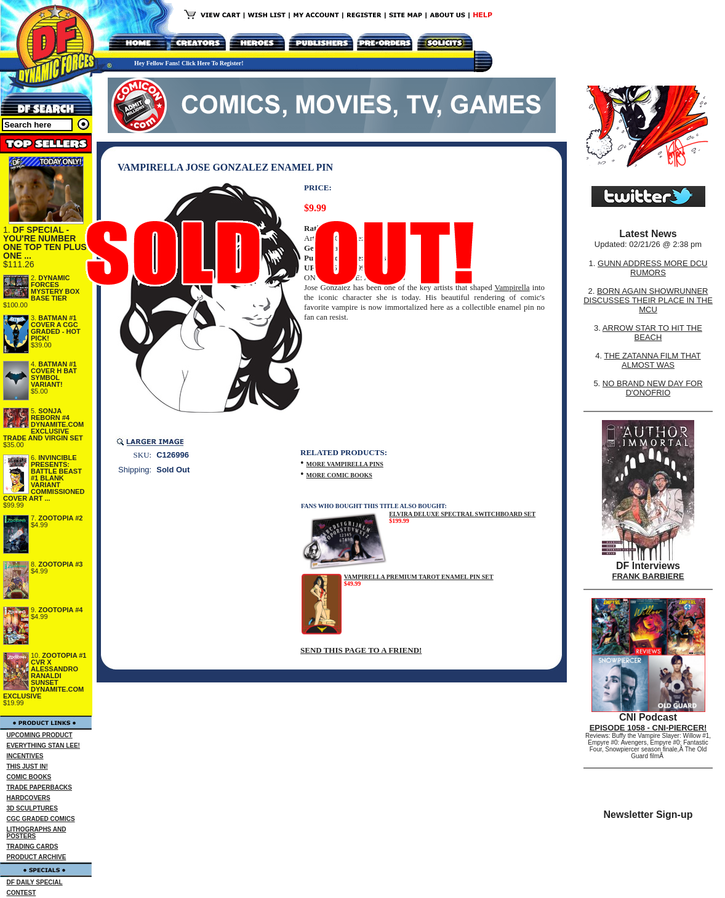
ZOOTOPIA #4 (60, 609)
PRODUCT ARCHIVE (36, 857)
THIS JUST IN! (27, 766)
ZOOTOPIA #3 (60, 564)
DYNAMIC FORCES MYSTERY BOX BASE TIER (55, 288)
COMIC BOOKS (29, 777)
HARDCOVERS (28, 798)
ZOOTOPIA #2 (60, 518)
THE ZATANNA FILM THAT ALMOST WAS (652, 360)
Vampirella (512, 287)
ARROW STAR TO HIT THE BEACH (652, 332)
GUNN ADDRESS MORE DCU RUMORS (652, 268)
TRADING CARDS (32, 846)
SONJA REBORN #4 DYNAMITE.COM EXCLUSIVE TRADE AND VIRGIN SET (43, 424)
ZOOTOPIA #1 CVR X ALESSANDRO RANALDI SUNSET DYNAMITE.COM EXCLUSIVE (45, 676)
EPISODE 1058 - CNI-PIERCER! (648, 727)
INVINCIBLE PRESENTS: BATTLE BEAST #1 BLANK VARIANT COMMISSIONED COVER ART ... (43, 478)
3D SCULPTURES (32, 808)
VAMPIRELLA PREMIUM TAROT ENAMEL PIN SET (419, 576)
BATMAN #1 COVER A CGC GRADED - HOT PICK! (56, 328)
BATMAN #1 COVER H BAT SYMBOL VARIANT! (54, 374)
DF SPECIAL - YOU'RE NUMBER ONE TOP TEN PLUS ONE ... (45, 243)
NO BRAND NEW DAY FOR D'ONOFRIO (653, 388)
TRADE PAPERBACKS (40, 787)
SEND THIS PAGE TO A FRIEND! (361, 650)
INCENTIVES (25, 756)
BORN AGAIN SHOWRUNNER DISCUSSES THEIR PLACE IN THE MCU (648, 300)
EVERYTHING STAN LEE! (43, 745)
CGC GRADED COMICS (41, 818)
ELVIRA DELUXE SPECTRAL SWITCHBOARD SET (462, 514)
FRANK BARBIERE (648, 576)
